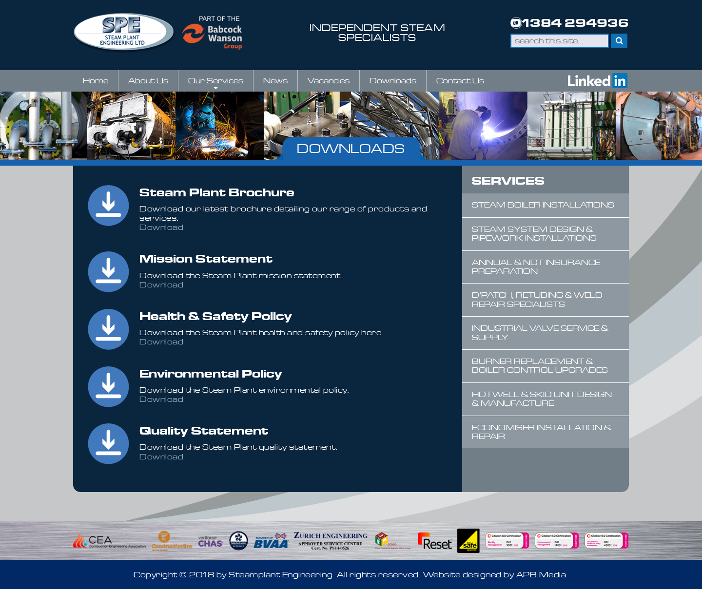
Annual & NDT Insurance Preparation (536, 267)
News (275, 80)
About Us (148, 80)
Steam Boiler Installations (543, 204)
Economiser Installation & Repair (541, 432)
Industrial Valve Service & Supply (540, 332)
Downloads (393, 80)
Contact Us (460, 80)
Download (161, 227)
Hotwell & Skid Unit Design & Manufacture (542, 399)
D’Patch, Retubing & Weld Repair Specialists (537, 299)
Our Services (215, 84)
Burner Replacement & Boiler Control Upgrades (540, 366)
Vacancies (329, 80)
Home (95, 80)
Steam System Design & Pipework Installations (534, 234)
